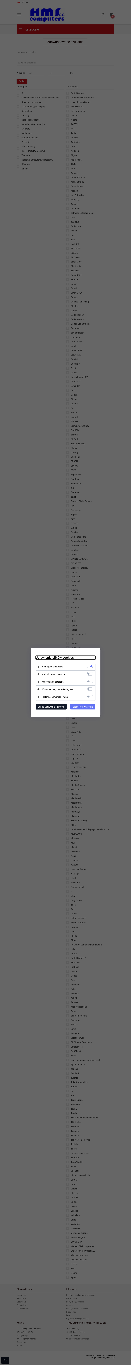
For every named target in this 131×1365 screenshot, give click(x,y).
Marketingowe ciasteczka (53, 674)
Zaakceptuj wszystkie (84, 706)
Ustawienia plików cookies (54, 657)
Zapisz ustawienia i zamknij (50, 706)
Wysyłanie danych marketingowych (57, 689)
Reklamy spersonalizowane (54, 697)
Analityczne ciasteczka (51, 681)
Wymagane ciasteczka (51, 666)
